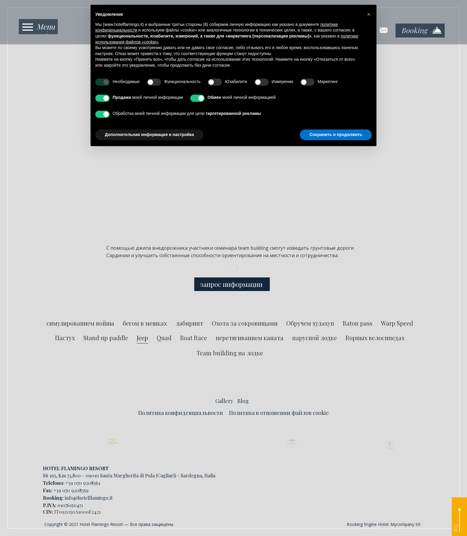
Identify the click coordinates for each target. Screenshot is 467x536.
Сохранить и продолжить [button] (335, 134)
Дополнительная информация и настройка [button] (149, 134)
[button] (368, 14)
